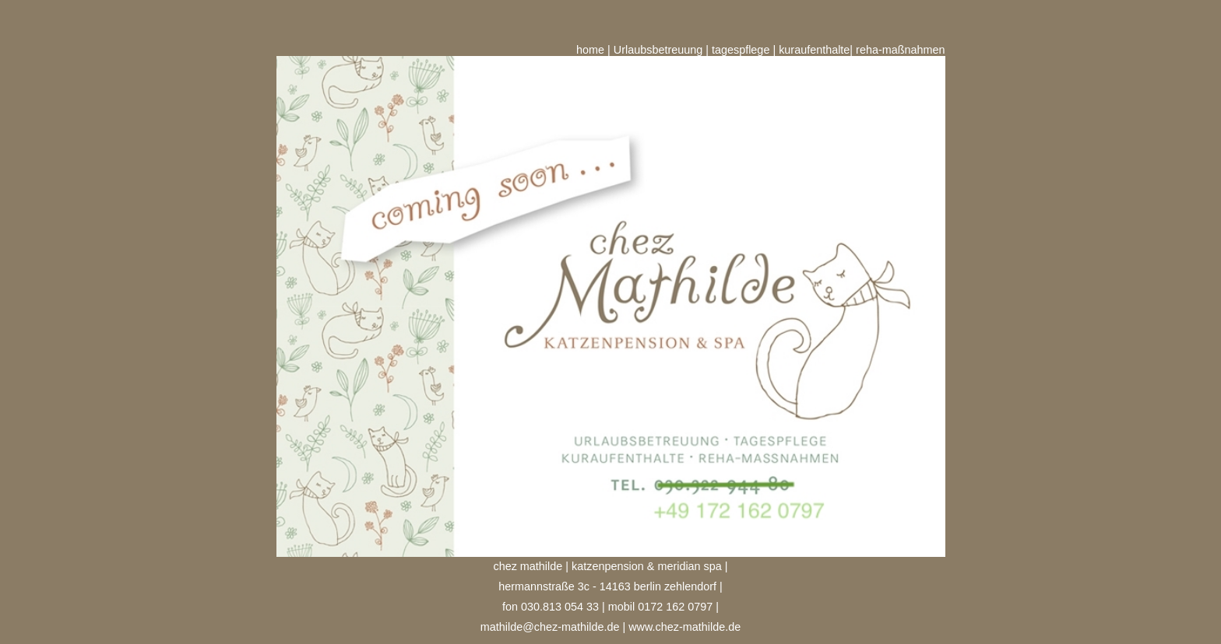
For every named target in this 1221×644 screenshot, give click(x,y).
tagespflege (740, 50)
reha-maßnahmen (900, 50)
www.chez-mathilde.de (684, 627)
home (590, 50)
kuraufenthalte (814, 50)
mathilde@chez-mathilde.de (550, 627)
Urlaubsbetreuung (658, 50)
